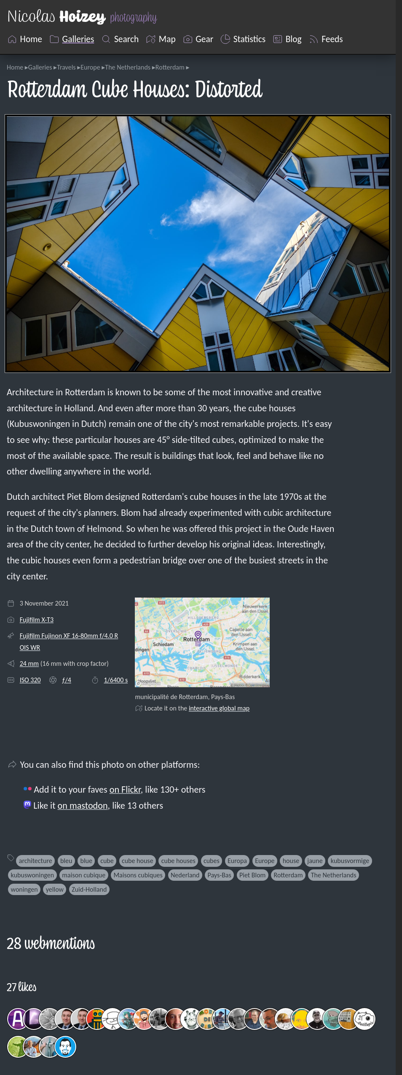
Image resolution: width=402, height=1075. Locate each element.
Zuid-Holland (89, 889)
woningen (24, 889)
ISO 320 (30, 680)
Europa (237, 861)
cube (107, 861)
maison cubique (83, 875)
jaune (314, 861)
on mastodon (83, 805)
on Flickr (125, 789)
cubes (212, 861)
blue (86, 861)
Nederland (185, 875)
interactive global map (219, 708)
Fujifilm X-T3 (37, 620)
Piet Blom (252, 875)
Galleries (40, 67)
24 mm (29, 663)
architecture (35, 861)
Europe (90, 67)
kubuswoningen (32, 875)
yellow (55, 889)
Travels (66, 67)
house (291, 861)
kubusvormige (350, 861)
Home (15, 67)
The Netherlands (127, 67)
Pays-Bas (219, 875)
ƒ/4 (66, 680)
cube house (137, 861)
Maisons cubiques (137, 875)
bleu (66, 861)
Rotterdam (170, 67)
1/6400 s (116, 680)
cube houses (178, 861)
